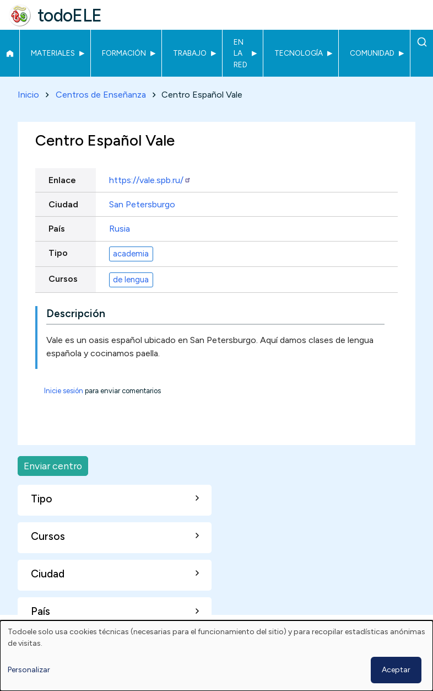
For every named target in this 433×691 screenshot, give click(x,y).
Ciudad (63, 204)
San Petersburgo (142, 204)
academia (131, 254)
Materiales (53, 53)
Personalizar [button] (29, 669)
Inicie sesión (63, 391)
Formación (124, 53)
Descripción (75, 314)
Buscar (421, 41)
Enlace (62, 180)
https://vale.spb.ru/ (150, 180)
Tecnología (298, 53)
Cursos (63, 279)
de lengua (131, 280)
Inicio (9, 53)
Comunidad (372, 53)
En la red (240, 53)
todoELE (69, 15)
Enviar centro (53, 466)
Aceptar (396, 669)
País (56, 228)
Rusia (119, 228)
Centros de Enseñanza (101, 94)
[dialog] (216, 655)
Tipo (58, 253)
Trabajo (190, 53)
